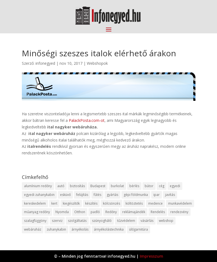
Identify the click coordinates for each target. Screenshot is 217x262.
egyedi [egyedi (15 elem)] (175, 186)
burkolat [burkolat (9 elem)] (117, 186)
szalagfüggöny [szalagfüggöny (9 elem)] (35, 220)
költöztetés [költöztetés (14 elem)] (134, 203)
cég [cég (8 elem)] (161, 186)
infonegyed (45, 63)
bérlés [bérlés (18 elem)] (134, 186)
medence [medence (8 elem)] (155, 203)
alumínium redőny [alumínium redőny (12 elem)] (38, 186)
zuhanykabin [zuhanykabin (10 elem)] (56, 229)
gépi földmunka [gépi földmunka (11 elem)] (136, 194)
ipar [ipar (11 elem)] (156, 194)
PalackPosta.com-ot (87, 120)
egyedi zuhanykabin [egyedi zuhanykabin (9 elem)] (39, 194)
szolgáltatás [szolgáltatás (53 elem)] (77, 220)
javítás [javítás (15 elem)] (170, 194)
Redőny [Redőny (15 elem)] (111, 212)
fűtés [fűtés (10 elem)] (97, 194)
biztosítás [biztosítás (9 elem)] (77, 186)
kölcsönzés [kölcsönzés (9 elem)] (111, 203)
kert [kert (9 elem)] (54, 203)
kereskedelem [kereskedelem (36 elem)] (35, 203)
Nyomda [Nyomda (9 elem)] (62, 212)
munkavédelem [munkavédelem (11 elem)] (180, 203)
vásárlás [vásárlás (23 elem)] (147, 220)
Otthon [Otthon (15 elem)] (79, 212)
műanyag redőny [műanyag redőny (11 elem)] (37, 212)
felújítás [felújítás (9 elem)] (82, 194)
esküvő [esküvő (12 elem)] (65, 194)
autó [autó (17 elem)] (60, 186)
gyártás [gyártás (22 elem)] (112, 194)
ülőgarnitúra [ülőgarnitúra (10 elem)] (138, 229)
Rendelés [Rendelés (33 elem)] (158, 212)
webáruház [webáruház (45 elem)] (32, 229)
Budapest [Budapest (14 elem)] (97, 186)
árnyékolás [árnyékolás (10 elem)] (80, 229)
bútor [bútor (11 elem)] (149, 186)
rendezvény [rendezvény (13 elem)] (179, 212)
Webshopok (97, 63)
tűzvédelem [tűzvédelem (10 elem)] (126, 220)
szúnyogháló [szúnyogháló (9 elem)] (102, 220)
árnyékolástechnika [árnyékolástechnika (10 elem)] (109, 229)
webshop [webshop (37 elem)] (166, 220)
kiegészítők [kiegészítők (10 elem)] (71, 203)
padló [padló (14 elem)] (95, 212)
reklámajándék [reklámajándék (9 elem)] (133, 212)
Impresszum (151, 256)
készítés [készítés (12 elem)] (91, 203)
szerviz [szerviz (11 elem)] (57, 220)
